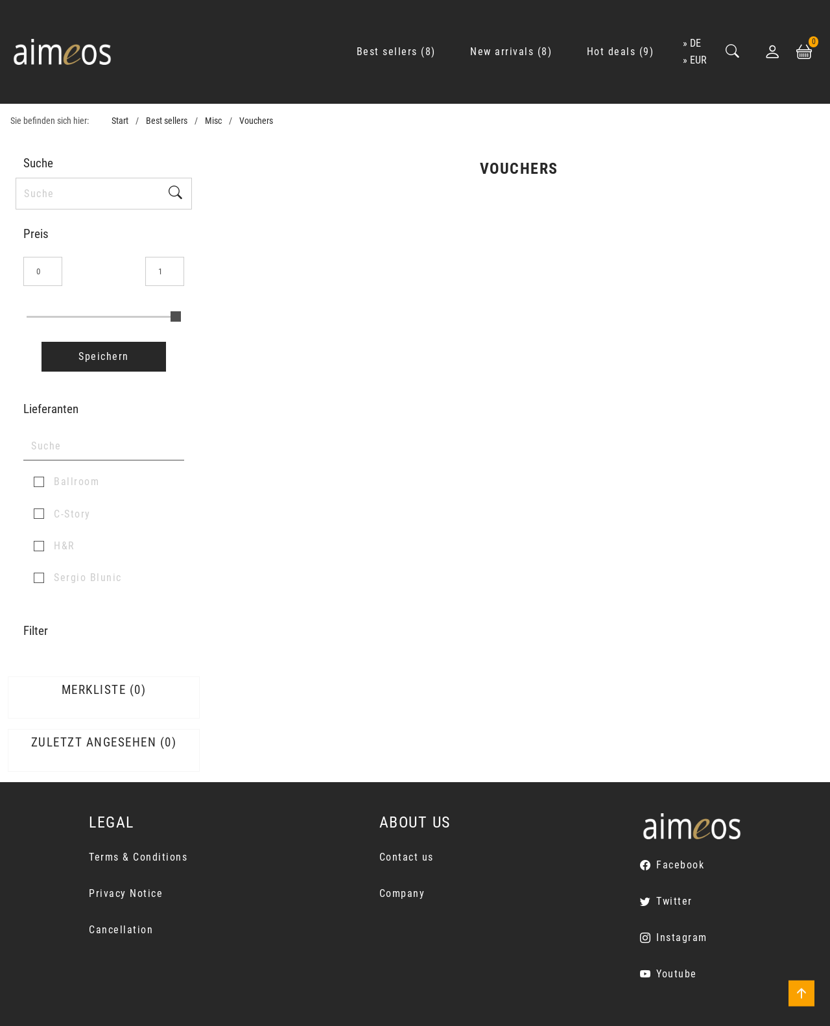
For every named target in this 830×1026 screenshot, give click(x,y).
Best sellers (166, 120)
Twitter (674, 901)
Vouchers (256, 120)
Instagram (681, 937)
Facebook (680, 865)
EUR (698, 60)
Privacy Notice (126, 893)
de (695, 43)
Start (120, 120)
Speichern (103, 356)
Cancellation (121, 930)
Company (402, 893)
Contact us (406, 857)
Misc (213, 120)
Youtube (676, 974)
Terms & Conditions (138, 857)
